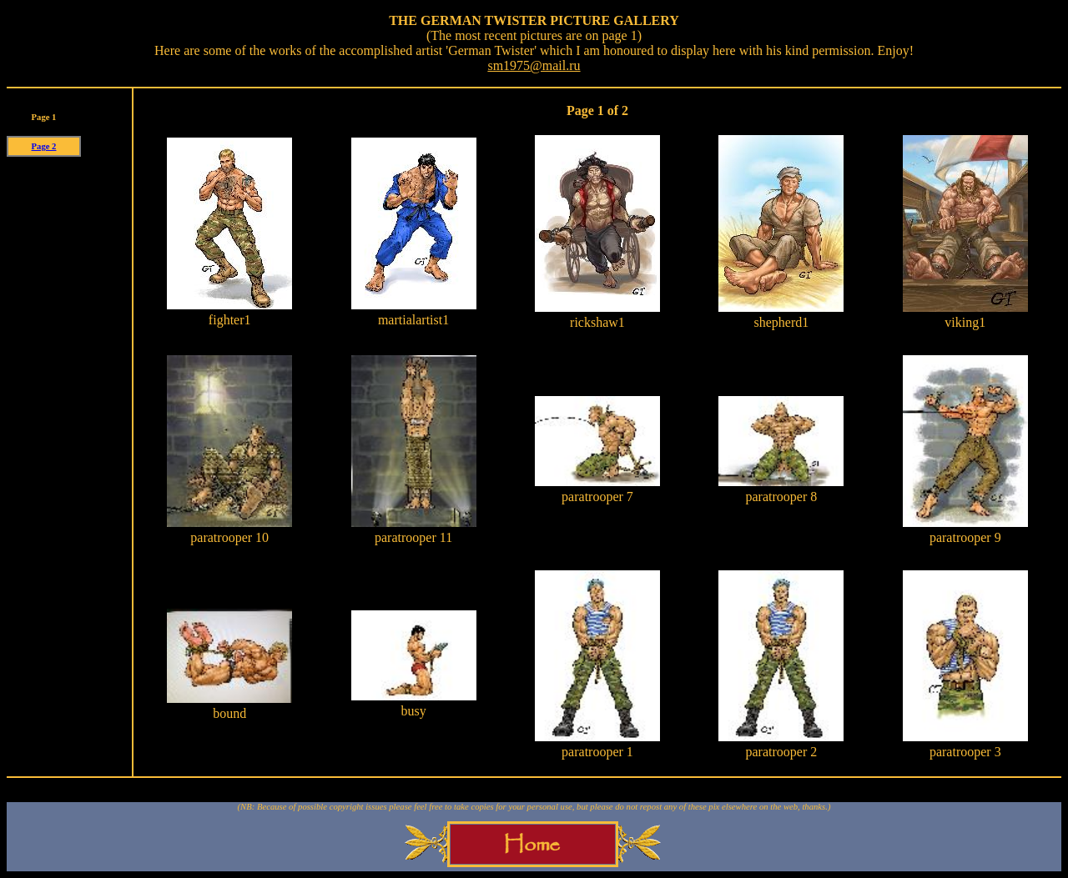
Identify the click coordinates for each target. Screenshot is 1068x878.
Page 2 (44, 146)
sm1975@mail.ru (533, 65)
